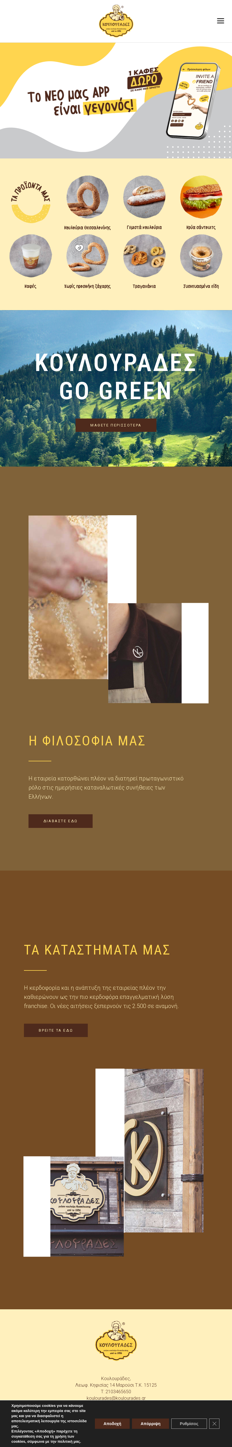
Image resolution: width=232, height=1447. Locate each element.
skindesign (162, 1438)
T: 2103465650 (116, 1391)
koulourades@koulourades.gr (116, 1398)
